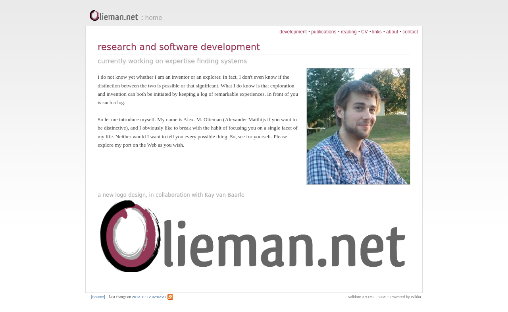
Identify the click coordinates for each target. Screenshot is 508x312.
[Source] (98, 297)
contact (410, 32)
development (293, 32)
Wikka (416, 297)
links (377, 32)
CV (364, 32)
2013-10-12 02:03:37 (149, 297)
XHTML (368, 297)
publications (323, 32)
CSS (382, 297)
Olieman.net (116, 16)
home (153, 17)
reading (349, 32)
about (392, 32)
